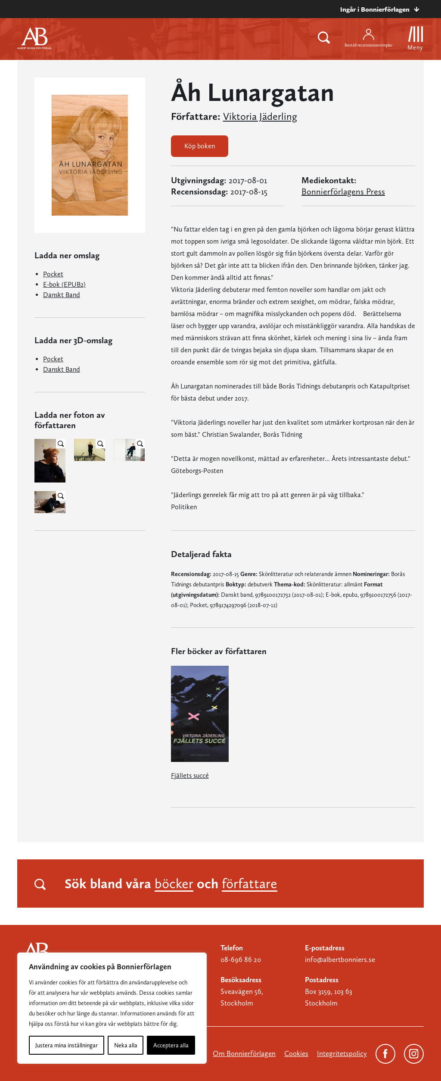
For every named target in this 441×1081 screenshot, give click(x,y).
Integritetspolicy (342, 1053)
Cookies (296, 1053)
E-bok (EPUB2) (64, 284)
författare (249, 883)
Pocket (53, 274)
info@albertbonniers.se (340, 959)
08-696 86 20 (240, 959)
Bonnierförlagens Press (343, 191)
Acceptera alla (171, 1045)
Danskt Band (61, 295)
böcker (174, 883)
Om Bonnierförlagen (244, 1053)
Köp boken (199, 146)
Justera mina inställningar (66, 1045)
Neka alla (125, 1045)
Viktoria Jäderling (260, 116)
